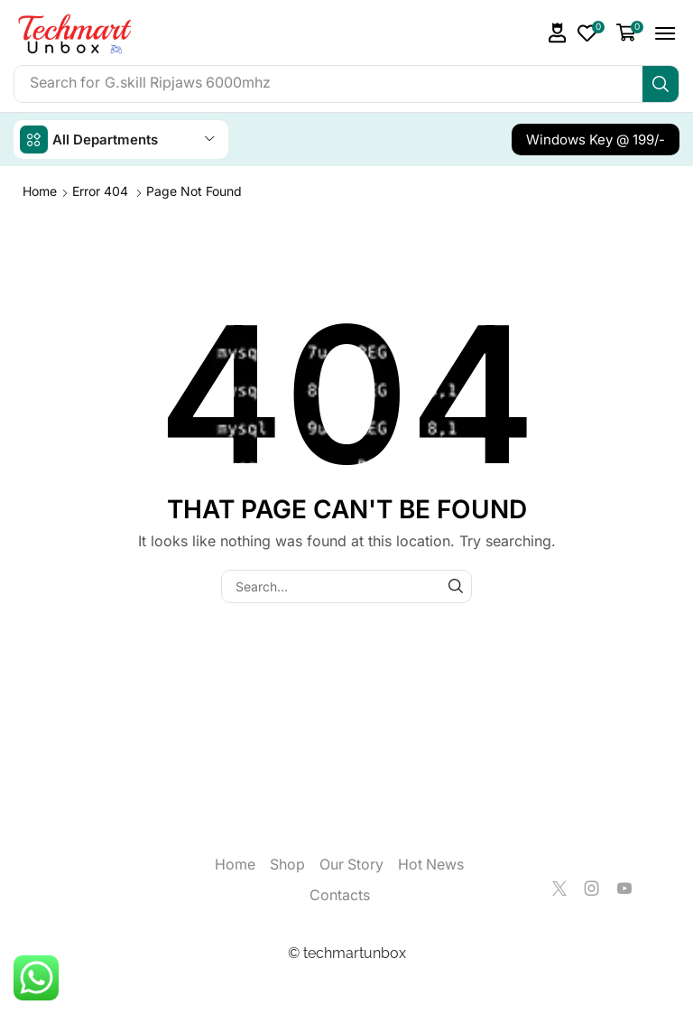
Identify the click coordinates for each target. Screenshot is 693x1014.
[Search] (660, 84)
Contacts (340, 895)
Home (40, 191)
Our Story (351, 864)
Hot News (431, 864)
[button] (557, 33)
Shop (287, 864)
